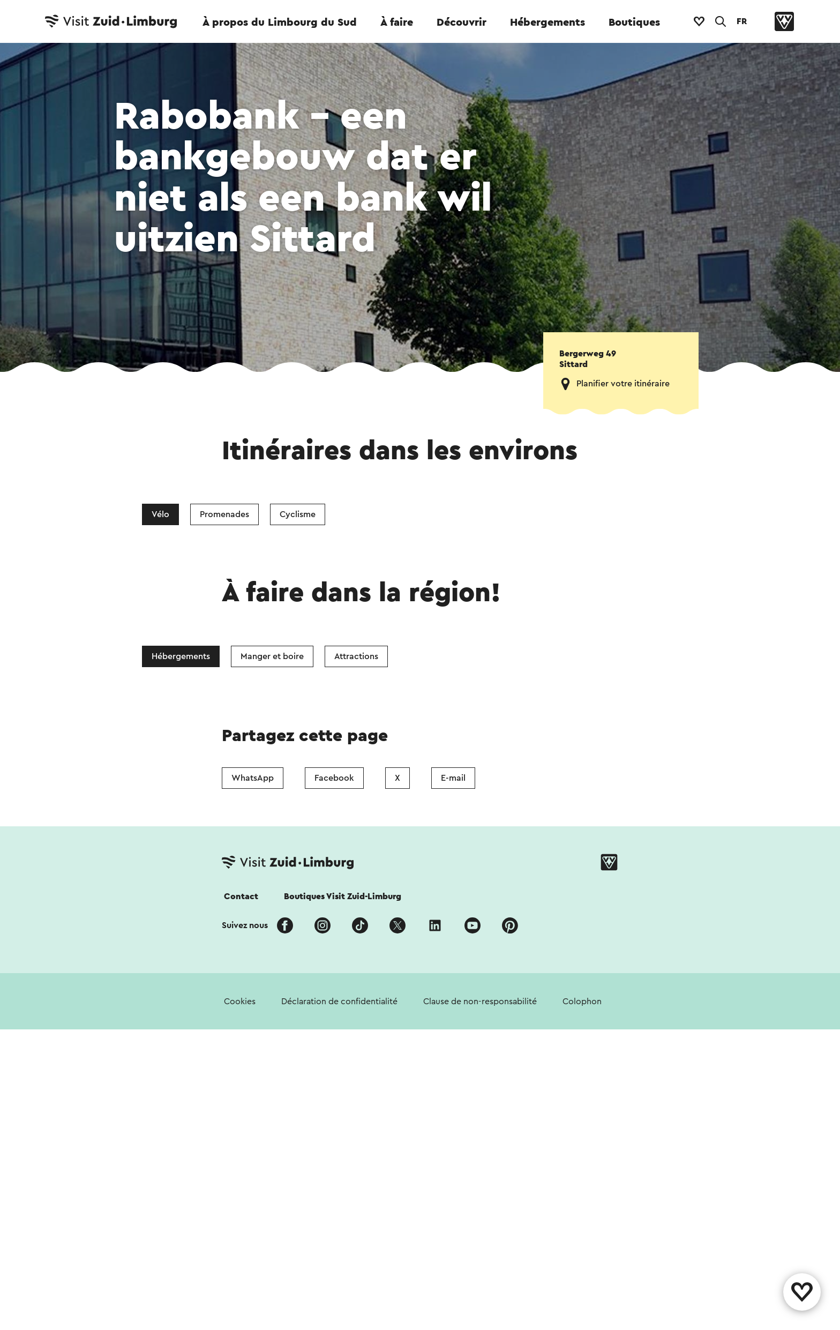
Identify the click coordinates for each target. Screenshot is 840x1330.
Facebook (334, 778)
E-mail (453, 778)
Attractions (356, 656)
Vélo (160, 514)
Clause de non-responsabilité (480, 1001)
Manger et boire (272, 656)
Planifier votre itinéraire (623, 383)
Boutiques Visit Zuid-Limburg (342, 896)
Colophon (582, 1001)
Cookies (240, 1001)
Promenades (224, 514)
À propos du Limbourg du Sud (279, 22)
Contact (241, 896)
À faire (396, 22)
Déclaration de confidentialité (339, 1001)
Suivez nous (245, 925)
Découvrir (461, 22)
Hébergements (547, 22)
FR (742, 21)
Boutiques (634, 22)
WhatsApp (252, 778)
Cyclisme (298, 514)
